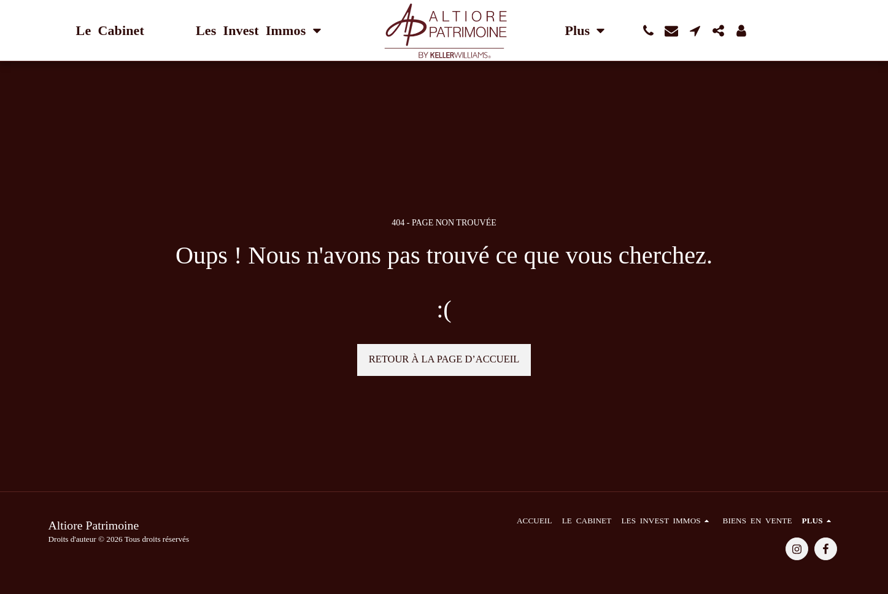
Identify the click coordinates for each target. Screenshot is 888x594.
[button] (648, 30)
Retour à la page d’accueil (444, 359)
